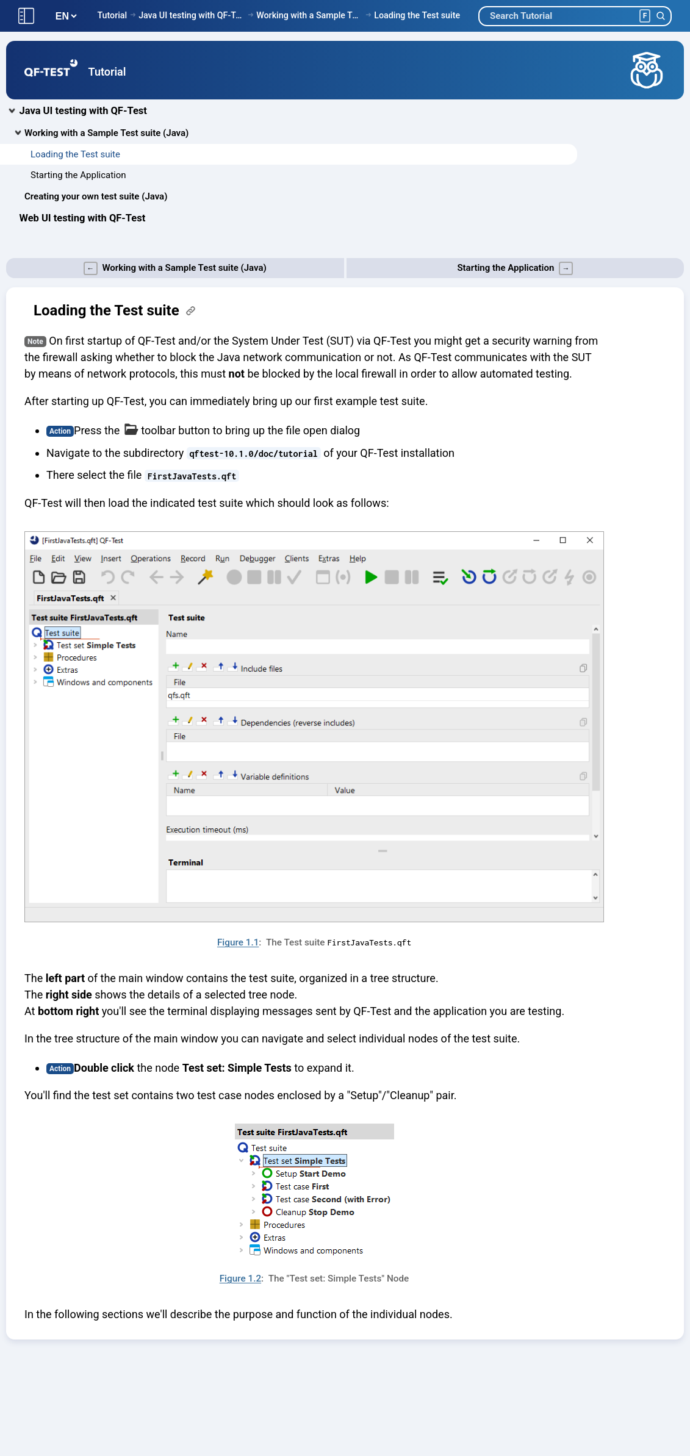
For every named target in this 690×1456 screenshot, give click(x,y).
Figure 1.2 (240, 1278)
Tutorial (112, 15)
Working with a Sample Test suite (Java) (309, 15)
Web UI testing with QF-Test (83, 218)
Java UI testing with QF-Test (191, 15)
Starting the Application (78, 175)
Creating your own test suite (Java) (95, 196)
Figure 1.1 (238, 942)
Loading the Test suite (417, 15)
